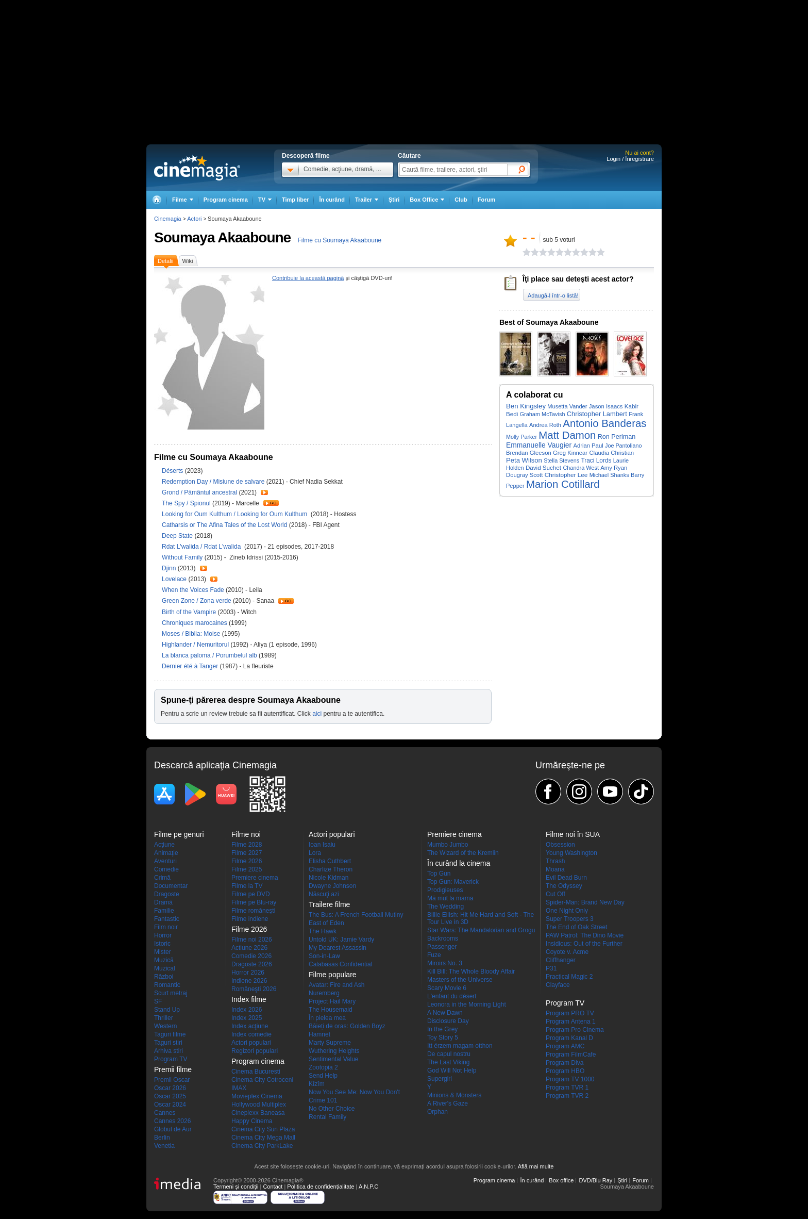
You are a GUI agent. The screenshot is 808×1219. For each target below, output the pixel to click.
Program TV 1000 (570, 1079)
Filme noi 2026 (251, 939)
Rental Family (327, 1117)
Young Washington (571, 852)
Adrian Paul (588, 445)
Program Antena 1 (571, 1021)
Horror (163, 935)
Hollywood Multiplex (258, 1104)
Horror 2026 (247, 972)
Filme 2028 (246, 844)
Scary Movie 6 (446, 988)
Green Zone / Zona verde (196, 600)
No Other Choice (332, 1108)
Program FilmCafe (571, 1054)
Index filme (248, 999)
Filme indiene (249, 919)
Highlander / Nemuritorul (195, 644)
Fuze (434, 955)
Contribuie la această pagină (308, 278)
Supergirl (439, 1078)
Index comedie (251, 1034)
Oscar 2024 (170, 1104)
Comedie (166, 869)
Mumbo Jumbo (447, 844)
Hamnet (319, 1034)
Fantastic (166, 919)
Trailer (264, 492)
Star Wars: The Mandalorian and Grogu (481, 930)
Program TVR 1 (567, 1087)
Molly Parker (521, 437)
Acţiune (164, 844)
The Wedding (445, 906)
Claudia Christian (611, 453)
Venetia (164, 1145)
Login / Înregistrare (630, 159)
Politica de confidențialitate (320, 1186)
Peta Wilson (524, 460)
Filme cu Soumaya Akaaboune (340, 240)
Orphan (437, 1111)
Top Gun (438, 873)
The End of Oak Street (576, 927)
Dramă (163, 902)
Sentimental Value (334, 1059)
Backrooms (442, 938)
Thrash (555, 861)
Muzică (164, 960)
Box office (561, 1180)
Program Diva (564, 1062)
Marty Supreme (330, 1042)
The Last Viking (448, 1062)
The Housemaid (330, 1009)
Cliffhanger (561, 960)
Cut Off (555, 894)
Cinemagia (167, 219)
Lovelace (175, 579)
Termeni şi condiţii (235, 1186)
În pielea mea (327, 1018)
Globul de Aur (173, 1129)
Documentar (171, 885)
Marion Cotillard (563, 484)
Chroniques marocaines (195, 623)
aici (317, 713)
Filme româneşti (253, 910)
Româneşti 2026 (253, 989)
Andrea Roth (545, 425)
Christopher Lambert (597, 414)
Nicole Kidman (328, 877)
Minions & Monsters (454, 1095)
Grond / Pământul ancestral (199, 492)
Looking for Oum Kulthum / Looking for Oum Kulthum (235, 514)
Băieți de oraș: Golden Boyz (347, 1026)
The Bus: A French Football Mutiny (356, 914)
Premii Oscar (172, 1079)
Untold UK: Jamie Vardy (341, 939)
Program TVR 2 (567, 1095)
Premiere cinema (254, 877)
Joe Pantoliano (623, 445)
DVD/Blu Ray (595, 1180)
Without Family (183, 557)
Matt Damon (567, 435)
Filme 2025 (246, 869)
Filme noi (246, 834)
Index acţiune (249, 1026)
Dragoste (166, 894)
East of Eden (326, 923)
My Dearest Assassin (337, 947)
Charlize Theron (330, 869)
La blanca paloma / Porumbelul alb (209, 655)
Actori (194, 219)
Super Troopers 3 (570, 919)
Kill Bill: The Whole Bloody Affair (471, 971)
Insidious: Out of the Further (584, 943)
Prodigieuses (445, 890)
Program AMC (565, 1046)
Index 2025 (246, 1018)
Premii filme (173, 1069)
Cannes (164, 1112)
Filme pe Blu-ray (253, 902)
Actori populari (251, 1042)
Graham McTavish (542, 414)
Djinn (170, 568)
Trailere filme (329, 904)
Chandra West (581, 468)
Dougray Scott (524, 475)
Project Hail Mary (332, 1001)
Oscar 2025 (170, 1096)
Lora (315, 852)
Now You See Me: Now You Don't (354, 1092)
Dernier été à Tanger (191, 666)
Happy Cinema (251, 1121)
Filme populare (333, 974)
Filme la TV (246, 885)
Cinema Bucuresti (255, 1071)
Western (165, 1026)
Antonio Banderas (604, 423)
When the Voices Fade (194, 590)
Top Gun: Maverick (453, 881)
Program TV (170, 1059)
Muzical (164, 968)
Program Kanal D (569, 1038)
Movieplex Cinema (256, 1096)
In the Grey (442, 1029)
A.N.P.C (368, 1186)
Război (163, 976)
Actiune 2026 (249, 947)
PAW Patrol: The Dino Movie (585, 935)
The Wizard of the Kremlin (463, 852)
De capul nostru (448, 1054)
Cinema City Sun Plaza (263, 1129)
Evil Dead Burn (566, 877)
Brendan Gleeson (528, 453)
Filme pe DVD (250, 894)
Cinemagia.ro (197, 167)
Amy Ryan (613, 468)
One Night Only (567, 910)
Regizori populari (254, 1051)
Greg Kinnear (570, 453)
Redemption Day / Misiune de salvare (213, 481)
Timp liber (295, 199)
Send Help (323, 1075)
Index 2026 (246, 1009)
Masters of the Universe (460, 979)
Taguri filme (170, 1034)
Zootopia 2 (323, 1067)
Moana (555, 869)
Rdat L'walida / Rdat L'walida (203, 546)
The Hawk (322, 931)
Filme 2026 (246, 861)
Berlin (162, 1137)
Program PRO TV (570, 1013)
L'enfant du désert (452, 996)
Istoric (162, 943)
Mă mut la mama (450, 898)
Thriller (163, 1018)
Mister (162, 952)
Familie (164, 910)
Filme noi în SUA (573, 834)
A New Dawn (445, 1012)
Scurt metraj (171, 993)
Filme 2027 (246, 852)
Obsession (560, 844)
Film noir (166, 927)
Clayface (558, 985)
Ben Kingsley (526, 406)
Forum (486, 199)
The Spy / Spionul (186, 503)
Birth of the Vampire (190, 612)
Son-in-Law (324, 956)
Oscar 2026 (170, 1088)
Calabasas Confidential (340, 964)
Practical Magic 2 (569, 976)
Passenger (442, 946)
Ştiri (394, 199)
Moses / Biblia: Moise (191, 633)
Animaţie (166, 852)
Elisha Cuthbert (330, 861)
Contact (272, 1186)
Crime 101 (323, 1100)
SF (158, 1001)
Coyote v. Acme (567, 952)
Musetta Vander (567, 406)
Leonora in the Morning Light (466, 1004)
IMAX (238, 1088)
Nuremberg (324, 993)
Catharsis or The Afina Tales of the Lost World (225, 525)
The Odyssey (564, 885)
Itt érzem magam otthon (460, 1045)
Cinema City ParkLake (262, 1145)
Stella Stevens (561, 460)
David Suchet (543, 467)
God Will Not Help (451, 1070)
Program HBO (565, 1071)
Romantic (167, 985)
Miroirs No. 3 (444, 963)
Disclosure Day (448, 1021)
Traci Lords (596, 460)
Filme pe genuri (179, 834)
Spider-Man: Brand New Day (585, 902)
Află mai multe (536, 1166)
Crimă (162, 877)
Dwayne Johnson (332, 885)
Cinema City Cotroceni (262, 1079)
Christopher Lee (566, 474)
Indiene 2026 (249, 980)
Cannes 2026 (172, 1121)
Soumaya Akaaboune (222, 237)
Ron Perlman (617, 436)
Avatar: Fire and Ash (337, 985)
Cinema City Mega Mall (263, 1137)
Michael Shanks (609, 475)
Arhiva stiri (168, 1051)
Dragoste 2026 (251, 964)
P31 (551, 968)
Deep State (178, 535)
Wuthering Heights (334, 1051)
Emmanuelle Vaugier (538, 445)
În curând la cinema (458, 863)
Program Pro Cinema (575, 1029)
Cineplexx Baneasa (257, 1112)
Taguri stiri (168, 1042)
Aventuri (165, 861)
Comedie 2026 (251, 956)
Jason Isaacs (606, 406)
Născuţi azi (324, 894)
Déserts (173, 470)
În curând (332, 199)
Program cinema (226, 199)
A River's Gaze (447, 1103)
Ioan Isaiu (322, 844)
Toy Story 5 (442, 1037)
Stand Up (167, 1009)
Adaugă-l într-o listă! (553, 295)
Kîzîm (317, 1084)
